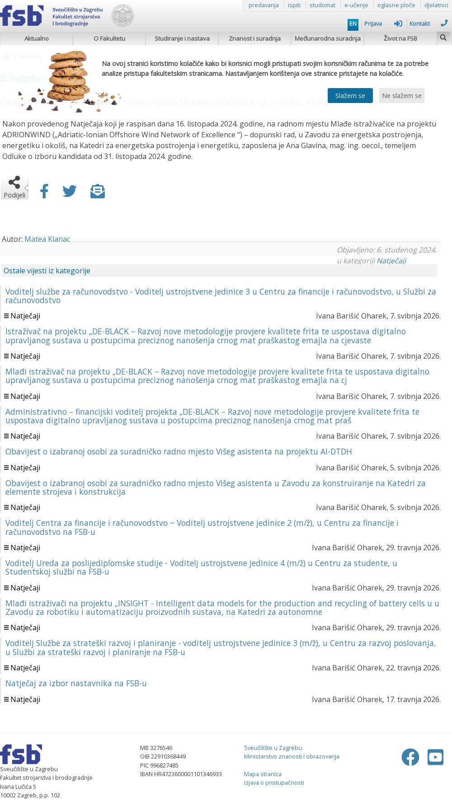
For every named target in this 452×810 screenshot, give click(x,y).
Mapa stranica (263, 774)
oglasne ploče (396, 5)
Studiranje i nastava (182, 38)
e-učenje (356, 5)
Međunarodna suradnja (328, 38)
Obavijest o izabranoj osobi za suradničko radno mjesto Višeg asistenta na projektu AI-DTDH (178, 451)
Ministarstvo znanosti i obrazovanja (291, 756)
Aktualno (36, 38)
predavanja (264, 5)
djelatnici (436, 5)
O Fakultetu (109, 38)
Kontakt (428, 23)
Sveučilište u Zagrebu (273, 748)
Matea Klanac (47, 239)
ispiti (294, 5)
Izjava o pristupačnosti (274, 782)
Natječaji (391, 261)
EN (353, 23)
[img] (443, 36)
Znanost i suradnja (255, 38)
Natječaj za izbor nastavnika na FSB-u (76, 683)
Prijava (383, 23)
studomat (322, 5)
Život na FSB (400, 38)
